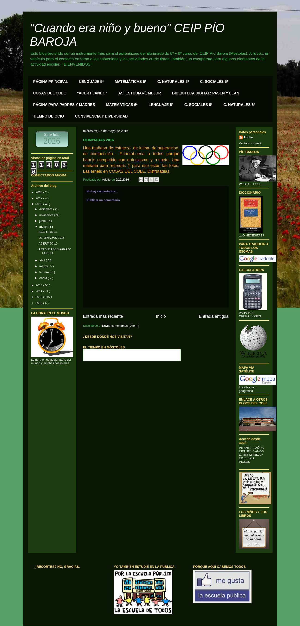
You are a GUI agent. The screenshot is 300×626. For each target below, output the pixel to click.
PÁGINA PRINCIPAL (50, 82)
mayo (43, 226)
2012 (39, 303)
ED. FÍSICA (247, 458)
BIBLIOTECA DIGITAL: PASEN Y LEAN (205, 93)
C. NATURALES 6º (239, 105)
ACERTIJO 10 (48, 243)
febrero (44, 272)
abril (42, 260)
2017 (39, 198)
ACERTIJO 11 (48, 231)
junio (42, 221)
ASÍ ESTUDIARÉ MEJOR (139, 93)
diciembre (46, 209)
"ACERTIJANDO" (92, 93)
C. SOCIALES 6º (198, 105)
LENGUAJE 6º (161, 105)
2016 (39, 204)
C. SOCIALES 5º (214, 82)
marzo (43, 266)
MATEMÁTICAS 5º (130, 82)
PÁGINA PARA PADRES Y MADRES (64, 105)
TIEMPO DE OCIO (48, 116)
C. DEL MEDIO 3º (251, 455)
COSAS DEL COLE (49, 93)
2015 (39, 285)
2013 (39, 297)
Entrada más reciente (103, 316)
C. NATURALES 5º (173, 82)
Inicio (161, 316)
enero (43, 278)
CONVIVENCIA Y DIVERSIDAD (101, 116)
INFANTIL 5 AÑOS (251, 451)
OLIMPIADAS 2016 (51, 237)
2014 (39, 291)
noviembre (46, 215)
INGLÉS (244, 461)
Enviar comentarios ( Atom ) (120, 325)
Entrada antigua (213, 316)
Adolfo (248, 137)
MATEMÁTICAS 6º (121, 105)
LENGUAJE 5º (91, 82)
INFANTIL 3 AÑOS (251, 448)
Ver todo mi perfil (250, 143)
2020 (39, 192)
